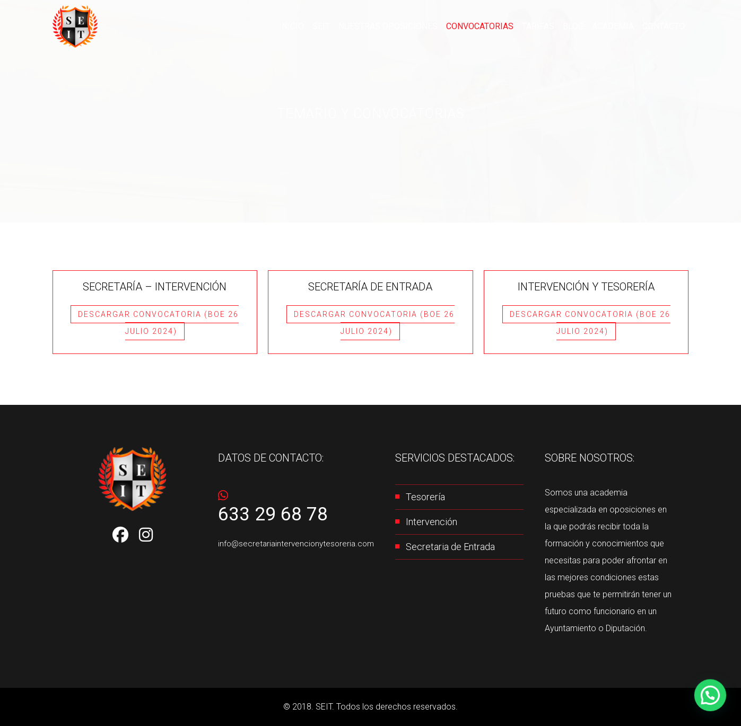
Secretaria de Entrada (450, 546)
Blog (578, 26)
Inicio (315, 26)
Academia (616, 26)
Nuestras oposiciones (404, 26)
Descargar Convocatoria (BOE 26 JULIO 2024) (158, 322)
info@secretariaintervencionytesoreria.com (296, 543)
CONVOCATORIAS (489, 26)
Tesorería (425, 496)
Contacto (664, 26)
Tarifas (545, 26)
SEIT (343, 26)
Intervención (431, 521)
